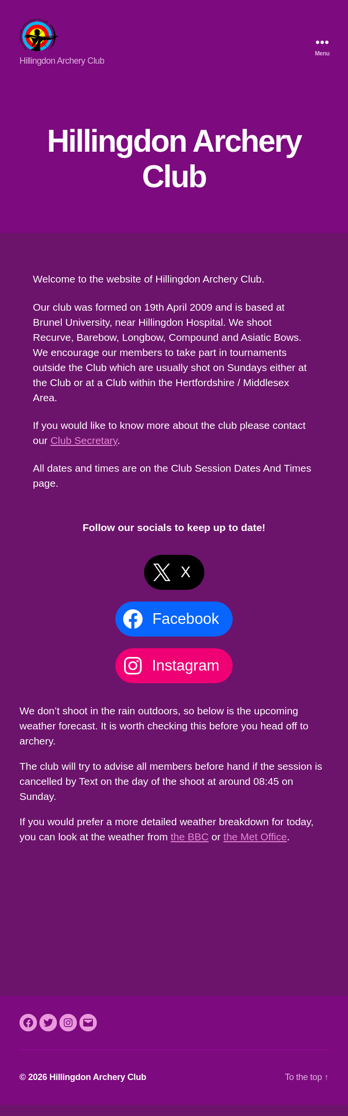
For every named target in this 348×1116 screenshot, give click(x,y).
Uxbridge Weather (174, 902)
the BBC (190, 847)
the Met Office (255, 847)
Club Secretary (84, 451)
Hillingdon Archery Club (97, 1088)
